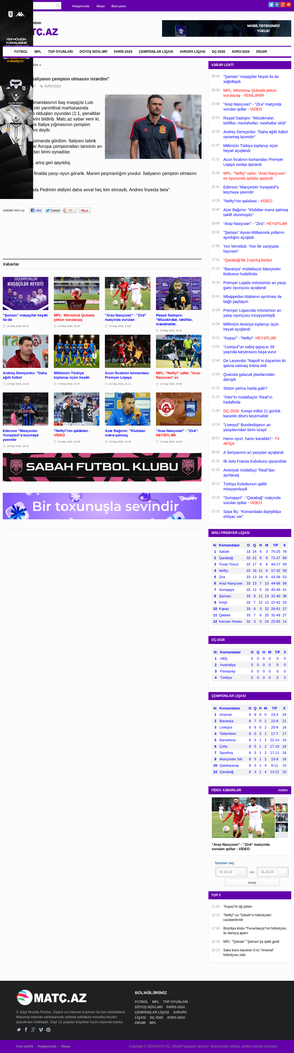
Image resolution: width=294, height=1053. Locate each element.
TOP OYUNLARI (60, 52)
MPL (38, 52)
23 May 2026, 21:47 (69, 384)
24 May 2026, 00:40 (18, 326)
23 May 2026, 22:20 (18, 384)
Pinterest (288, 4)
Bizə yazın (119, 6)
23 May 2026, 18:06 (171, 441)
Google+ (282, 4)
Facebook (277, 4)
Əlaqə (100, 6)
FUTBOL (21, 52)
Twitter (271, 4)
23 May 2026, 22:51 (171, 330)
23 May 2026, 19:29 (69, 441)
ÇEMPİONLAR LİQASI (156, 52)
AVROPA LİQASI (192, 52)
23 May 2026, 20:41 (18, 446)
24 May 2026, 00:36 (69, 326)
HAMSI (283, 790)
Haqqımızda (80, 6)
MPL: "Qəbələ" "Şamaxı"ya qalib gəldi (251, 942)
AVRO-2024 (241, 52)
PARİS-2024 (123, 52)
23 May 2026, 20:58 (171, 384)
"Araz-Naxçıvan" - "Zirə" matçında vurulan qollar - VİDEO (241, 846)
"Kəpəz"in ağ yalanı (237, 906)
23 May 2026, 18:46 (120, 441)
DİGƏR (261, 52)
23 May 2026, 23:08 (120, 326)
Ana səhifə (24, 1046)
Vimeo (41, 1029)
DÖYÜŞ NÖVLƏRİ (93, 52)
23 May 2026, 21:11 (120, 384)
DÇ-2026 (218, 52)
